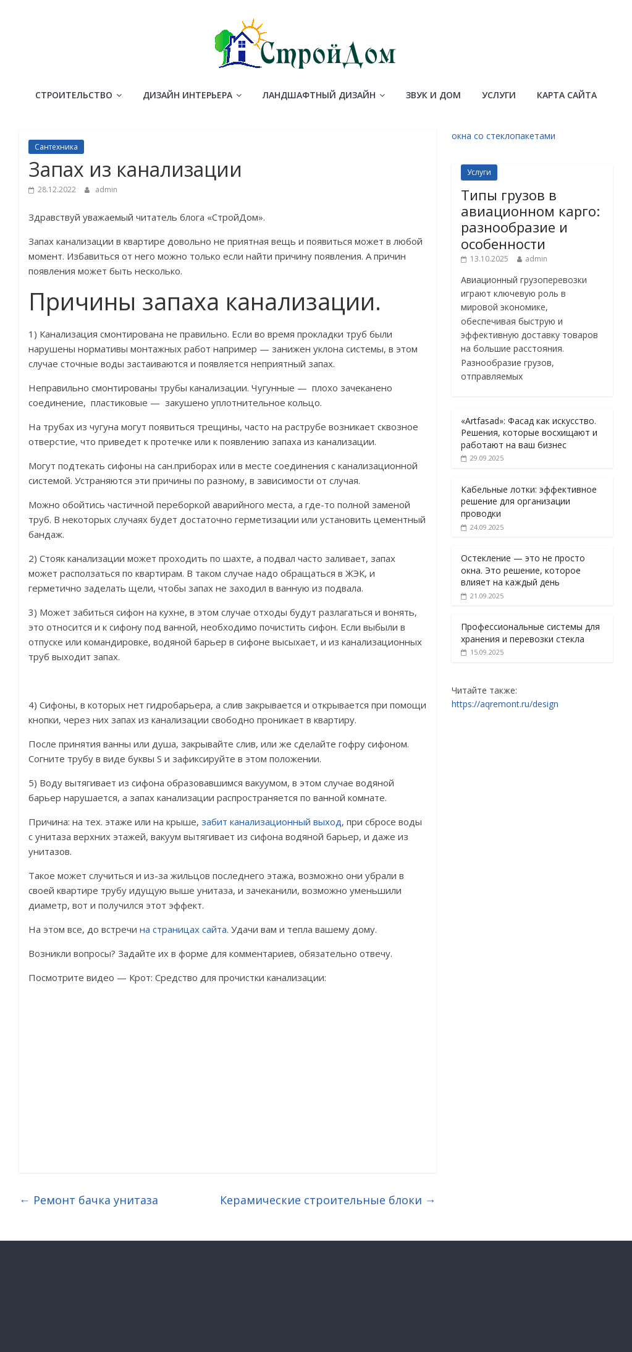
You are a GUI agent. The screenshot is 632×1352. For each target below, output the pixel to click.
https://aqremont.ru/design (505, 704)
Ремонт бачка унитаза (88, 1200)
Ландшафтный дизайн (319, 95)
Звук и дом (433, 95)
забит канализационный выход (271, 821)
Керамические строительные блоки (328, 1200)
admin (106, 189)
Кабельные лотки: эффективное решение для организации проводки (529, 501)
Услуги (499, 95)
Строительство (73, 95)
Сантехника (56, 147)
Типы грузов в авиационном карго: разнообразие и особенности (530, 219)
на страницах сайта (183, 929)
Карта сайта (567, 95)
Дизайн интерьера (187, 95)
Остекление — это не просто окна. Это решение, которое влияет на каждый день (523, 570)
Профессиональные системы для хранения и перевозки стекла (530, 633)
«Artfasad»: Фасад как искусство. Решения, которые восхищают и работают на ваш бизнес (529, 433)
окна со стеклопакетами (503, 136)
